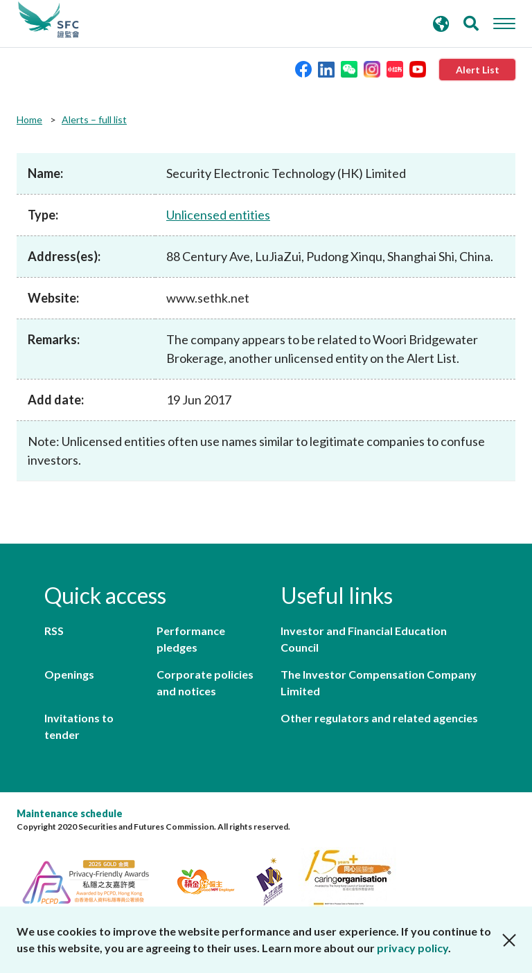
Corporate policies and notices (205, 682)
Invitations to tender (79, 726)
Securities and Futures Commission (48, 20)
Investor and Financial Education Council (364, 639)
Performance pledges (191, 639)
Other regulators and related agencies (379, 717)
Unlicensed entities (218, 214)
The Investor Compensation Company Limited (379, 682)
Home (29, 119)
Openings (69, 674)
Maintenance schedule (70, 813)
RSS (54, 630)
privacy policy (412, 947)
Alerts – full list (94, 119)
